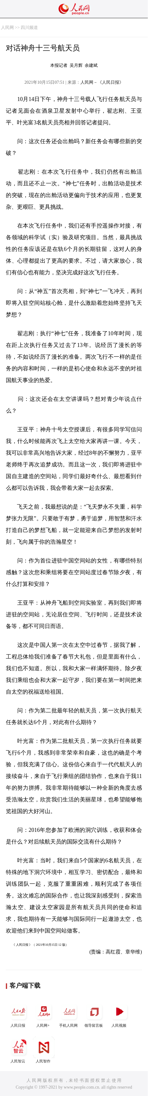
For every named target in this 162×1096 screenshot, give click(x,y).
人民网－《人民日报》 (102, 82)
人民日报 (18, 1014)
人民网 (7, 27)
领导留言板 (94, 1014)
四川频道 (29, 27)
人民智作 (44, 1050)
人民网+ (44, 1014)
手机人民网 (69, 1014)
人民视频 (119, 1014)
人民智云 (18, 1050)
